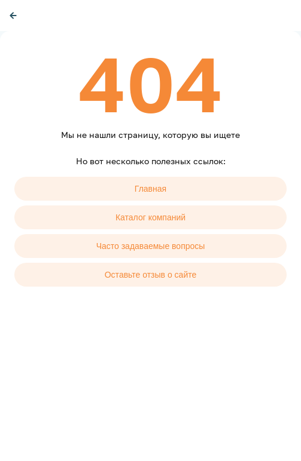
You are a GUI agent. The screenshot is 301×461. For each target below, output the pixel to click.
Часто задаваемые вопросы (150, 246)
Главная (150, 188)
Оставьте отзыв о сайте (151, 274)
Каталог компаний (150, 217)
